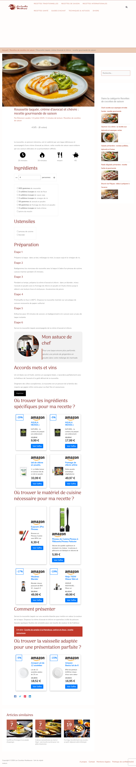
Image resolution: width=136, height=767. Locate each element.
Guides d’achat (58, 11)
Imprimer (20, 393)
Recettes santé (41, 11)
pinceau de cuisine (26, 231)
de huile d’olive (32, 208)
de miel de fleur (33, 191)
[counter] (29, 177)
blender (22, 235)
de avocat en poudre (32, 201)
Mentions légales (103, 762)
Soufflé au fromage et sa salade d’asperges (18, 741)
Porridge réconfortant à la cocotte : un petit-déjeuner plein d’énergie (76, 741)
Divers (96, 11)
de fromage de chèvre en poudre (37, 205)
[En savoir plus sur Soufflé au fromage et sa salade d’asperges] (20, 728)
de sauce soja (32, 195)
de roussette (30, 188)
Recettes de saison (70, 4)
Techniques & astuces (79, 11)
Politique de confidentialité (123, 762)
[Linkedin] (30, 696)
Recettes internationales (95, 4)
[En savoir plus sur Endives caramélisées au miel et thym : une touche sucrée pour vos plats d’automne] (48, 728)
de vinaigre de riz (33, 198)
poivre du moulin (25, 211)
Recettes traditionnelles (46, 4)
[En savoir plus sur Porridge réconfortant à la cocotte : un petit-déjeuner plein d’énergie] (77, 728)
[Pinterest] (25, 696)
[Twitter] (20, 696)
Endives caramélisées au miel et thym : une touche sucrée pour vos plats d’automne (47, 742)
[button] (127, 7)
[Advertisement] (68, 31)
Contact (92, 762)
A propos (83, 762)
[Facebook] (15, 696)
